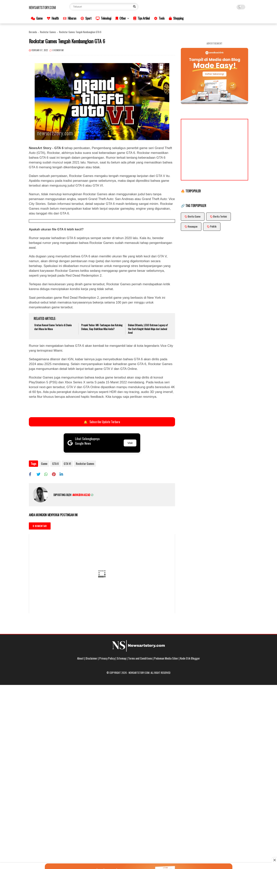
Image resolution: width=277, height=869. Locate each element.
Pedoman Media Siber (166, 658)
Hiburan (69, 18)
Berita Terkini (220, 216)
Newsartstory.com (42, 7)
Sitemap (121, 658)
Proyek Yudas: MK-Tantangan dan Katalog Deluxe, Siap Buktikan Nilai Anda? (102, 327)
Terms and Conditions (140, 658)
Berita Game (194, 216)
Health (53, 18)
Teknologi (103, 18)
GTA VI (67, 463)
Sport (86, 18)
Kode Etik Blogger (190, 658)
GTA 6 (55, 463)
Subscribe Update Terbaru (102, 421)
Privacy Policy (107, 658)
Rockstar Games (48, 32)
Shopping (176, 18)
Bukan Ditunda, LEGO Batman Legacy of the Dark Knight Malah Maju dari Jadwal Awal (148, 328)
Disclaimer (91, 658)
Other (121, 18)
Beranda (33, 32)
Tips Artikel (141, 18)
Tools (159, 18)
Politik (213, 226)
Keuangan (192, 226)
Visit (130, 443)
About (80, 658)
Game (37, 18)
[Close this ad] (274, 860)
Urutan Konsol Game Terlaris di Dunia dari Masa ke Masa (53, 327)
